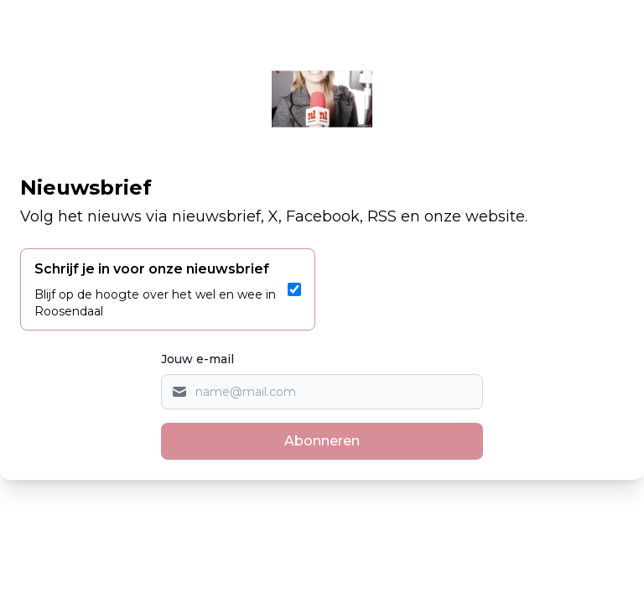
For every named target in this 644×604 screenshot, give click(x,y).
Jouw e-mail (197, 359)
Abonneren (322, 441)
